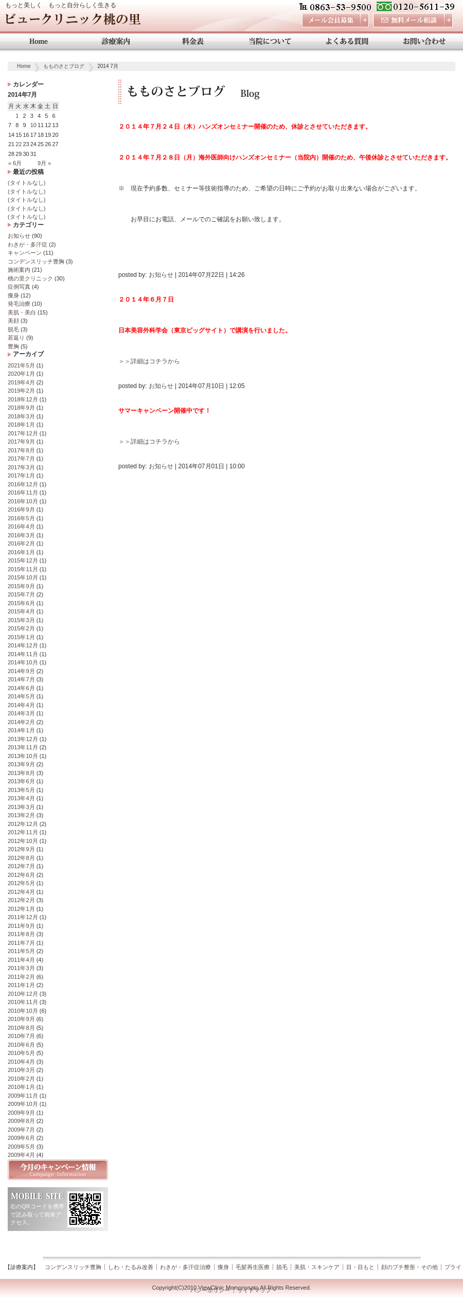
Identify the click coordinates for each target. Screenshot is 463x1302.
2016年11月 (23, 492)
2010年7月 (21, 1036)
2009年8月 (21, 1121)
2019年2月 (21, 391)
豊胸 (13, 346)
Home (24, 66)
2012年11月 (23, 832)
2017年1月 (21, 475)
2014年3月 (21, 713)
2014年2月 (21, 722)
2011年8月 (21, 934)
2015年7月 (21, 594)
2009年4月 (21, 1155)
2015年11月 (23, 569)
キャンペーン (25, 253)
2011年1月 (21, 985)
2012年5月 (21, 883)
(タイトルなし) (26, 183)
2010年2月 (21, 1079)
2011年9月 (21, 926)
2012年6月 (21, 875)
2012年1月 (21, 909)
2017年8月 (21, 450)
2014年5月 (21, 696)
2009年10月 (23, 1104)
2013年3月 (21, 807)
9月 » (44, 163)
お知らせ (19, 236)
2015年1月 (21, 637)
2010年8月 (21, 1028)
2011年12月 (23, 917)
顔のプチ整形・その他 (409, 1267)
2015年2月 (21, 628)
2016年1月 (21, 552)
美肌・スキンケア (317, 1267)
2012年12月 (23, 824)
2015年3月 (21, 620)
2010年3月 (21, 1070)
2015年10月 (23, 577)
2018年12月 (23, 399)
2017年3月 (21, 467)
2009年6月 (21, 1138)
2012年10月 (23, 841)
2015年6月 (21, 603)
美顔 (13, 321)
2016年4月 (21, 526)
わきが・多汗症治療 (185, 1267)
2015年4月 (21, 611)
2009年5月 (21, 1146)
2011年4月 (21, 960)
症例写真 (19, 287)
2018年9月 (21, 407)
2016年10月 (23, 501)
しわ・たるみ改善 (130, 1267)
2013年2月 (21, 815)
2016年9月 (21, 509)
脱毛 (13, 329)
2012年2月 (21, 900)
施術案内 (19, 270)
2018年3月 (21, 416)
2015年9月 (21, 586)
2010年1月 (21, 1087)
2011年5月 (21, 951)
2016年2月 (21, 543)
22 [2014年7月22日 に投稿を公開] (18, 144)
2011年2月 (21, 977)
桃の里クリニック (30, 278)
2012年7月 (21, 866)
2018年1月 (21, 424)
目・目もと (360, 1267)
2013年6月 (21, 781)
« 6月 (15, 163)
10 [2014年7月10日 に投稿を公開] (33, 125)
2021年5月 (21, 365)
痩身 (13, 295)
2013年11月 (23, 747)
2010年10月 (23, 1011)
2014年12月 (23, 645)
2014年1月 (21, 730)
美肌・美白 (22, 312)
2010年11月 (23, 1002)
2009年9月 (21, 1113)
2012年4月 (21, 892)
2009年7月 (21, 1130)
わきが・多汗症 (27, 244)
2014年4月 (21, 705)
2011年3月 (21, 968)
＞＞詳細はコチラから (149, 361)
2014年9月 (21, 671)
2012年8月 (21, 858)
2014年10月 (23, 662)
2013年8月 (21, 773)
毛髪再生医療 (253, 1267)
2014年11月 (23, 654)
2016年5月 (21, 518)
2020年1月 (21, 374)
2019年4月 (21, 382)
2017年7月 (21, 458)
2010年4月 (21, 1062)
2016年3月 (21, 535)
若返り (16, 338)
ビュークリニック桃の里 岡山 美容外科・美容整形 (73, 21)
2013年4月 (21, 798)
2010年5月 (21, 1053)
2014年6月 (21, 688)
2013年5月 (21, 790)
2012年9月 (21, 849)
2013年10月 (23, 756)
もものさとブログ (63, 66)
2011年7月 (21, 943)
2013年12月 (23, 739)
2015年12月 (23, 560)
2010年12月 (23, 994)
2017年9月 (21, 441)
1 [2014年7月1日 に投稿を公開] (17, 116)
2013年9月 (21, 764)
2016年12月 (23, 484)
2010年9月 (21, 1019)
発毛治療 (19, 304)
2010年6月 (21, 1045)
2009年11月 (23, 1096)
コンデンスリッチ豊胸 (36, 261)
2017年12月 (23, 433)
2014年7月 (21, 679)
